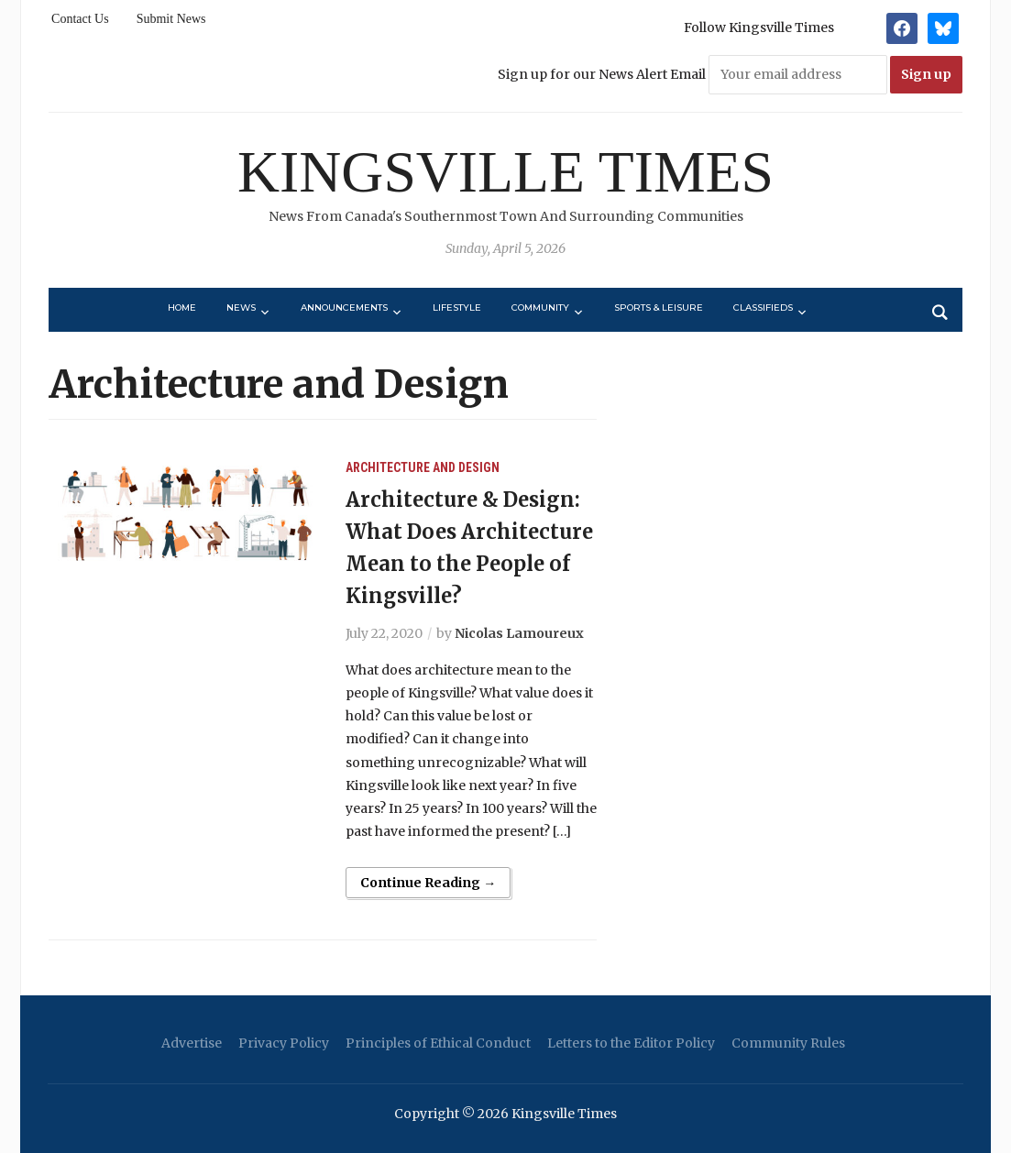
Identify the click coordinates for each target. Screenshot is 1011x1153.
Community (540, 307)
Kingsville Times (505, 171)
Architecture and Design (423, 467)
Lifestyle (457, 307)
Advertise (191, 1043)
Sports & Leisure (658, 307)
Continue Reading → (428, 882)
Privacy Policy (283, 1043)
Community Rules (788, 1043)
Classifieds (763, 307)
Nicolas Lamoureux (519, 633)
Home (182, 307)
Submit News (171, 19)
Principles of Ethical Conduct (438, 1043)
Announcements (344, 307)
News (241, 307)
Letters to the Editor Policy (631, 1043)
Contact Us (80, 19)
